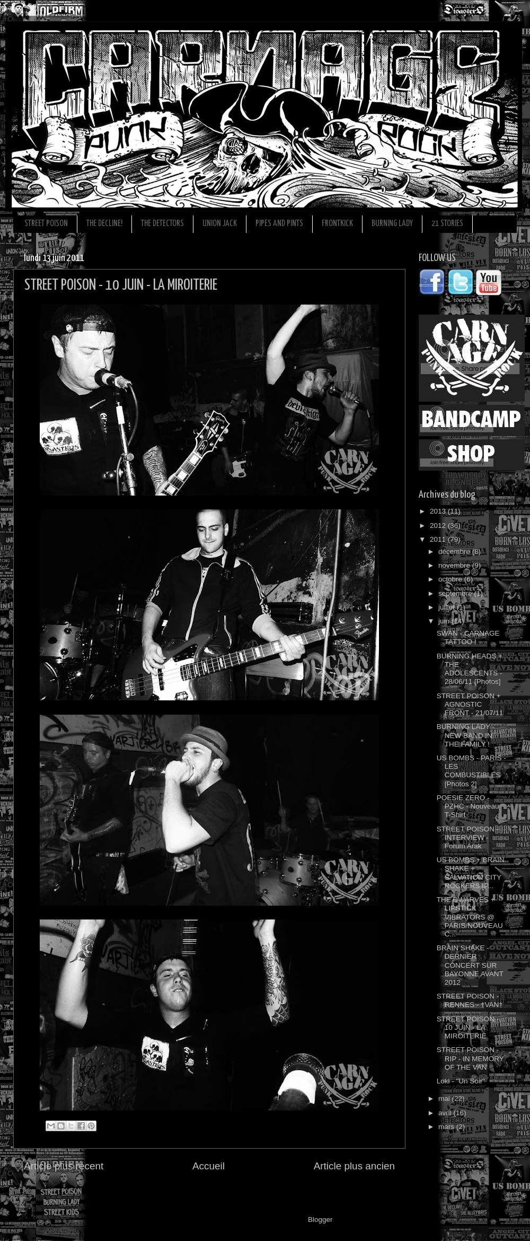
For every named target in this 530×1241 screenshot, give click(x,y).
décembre (455, 552)
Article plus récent (63, 1165)
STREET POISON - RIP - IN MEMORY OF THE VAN (470, 1058)
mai (445, 1099)
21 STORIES (447, 224)
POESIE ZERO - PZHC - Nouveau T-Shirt (468, 806)
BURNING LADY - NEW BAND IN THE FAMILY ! (465, 735)
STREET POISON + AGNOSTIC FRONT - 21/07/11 (470, 704)
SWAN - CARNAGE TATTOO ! (468, 637)
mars (447, 1127)
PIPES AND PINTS (279, 224)
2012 (439, 526)
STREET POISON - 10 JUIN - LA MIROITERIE (468, 1027)
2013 (439, 511)
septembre (456, 593)
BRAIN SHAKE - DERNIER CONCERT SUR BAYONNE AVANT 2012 (470, 965)
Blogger (320, 1219)
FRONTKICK (337, 224)
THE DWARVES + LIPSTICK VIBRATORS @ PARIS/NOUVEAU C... (470, 917)
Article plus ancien (354, 1165)
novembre (455, 565)
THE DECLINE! (104, 224)
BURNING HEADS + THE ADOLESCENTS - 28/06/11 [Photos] (469, 669)
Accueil (208, 1165)
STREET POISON (46, 224)
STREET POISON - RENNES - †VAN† (470, 1000)
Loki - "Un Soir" (461, 1081)
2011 (439, 539)
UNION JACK (219, 224)
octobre (451, 579)
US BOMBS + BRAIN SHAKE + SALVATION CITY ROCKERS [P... (471, 873)
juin (445, 621)
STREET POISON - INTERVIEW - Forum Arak (468, 837)
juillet (447, 607)
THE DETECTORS (162, 224)
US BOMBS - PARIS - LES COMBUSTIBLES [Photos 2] (471, 771)
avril (446, 1113)
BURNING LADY (392, 224)
